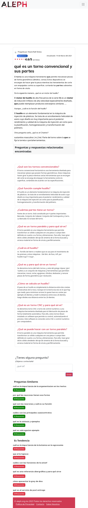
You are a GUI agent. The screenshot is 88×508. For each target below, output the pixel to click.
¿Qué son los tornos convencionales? (38, 166)
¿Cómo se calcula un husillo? (33, 283)
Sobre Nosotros (53, 504)
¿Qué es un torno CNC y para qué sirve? (39, 305)
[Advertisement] (44, 27)
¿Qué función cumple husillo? (33, 188)
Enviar (69, 374)
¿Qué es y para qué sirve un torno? (37, 264)
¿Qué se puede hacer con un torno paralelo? (42, 329)
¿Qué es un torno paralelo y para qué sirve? (42, 226)
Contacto (40, 504)
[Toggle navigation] (83, 4)
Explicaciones (22, 56)
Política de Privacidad (25, 504)
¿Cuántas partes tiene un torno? (35, 209)
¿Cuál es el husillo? (27, 247)
